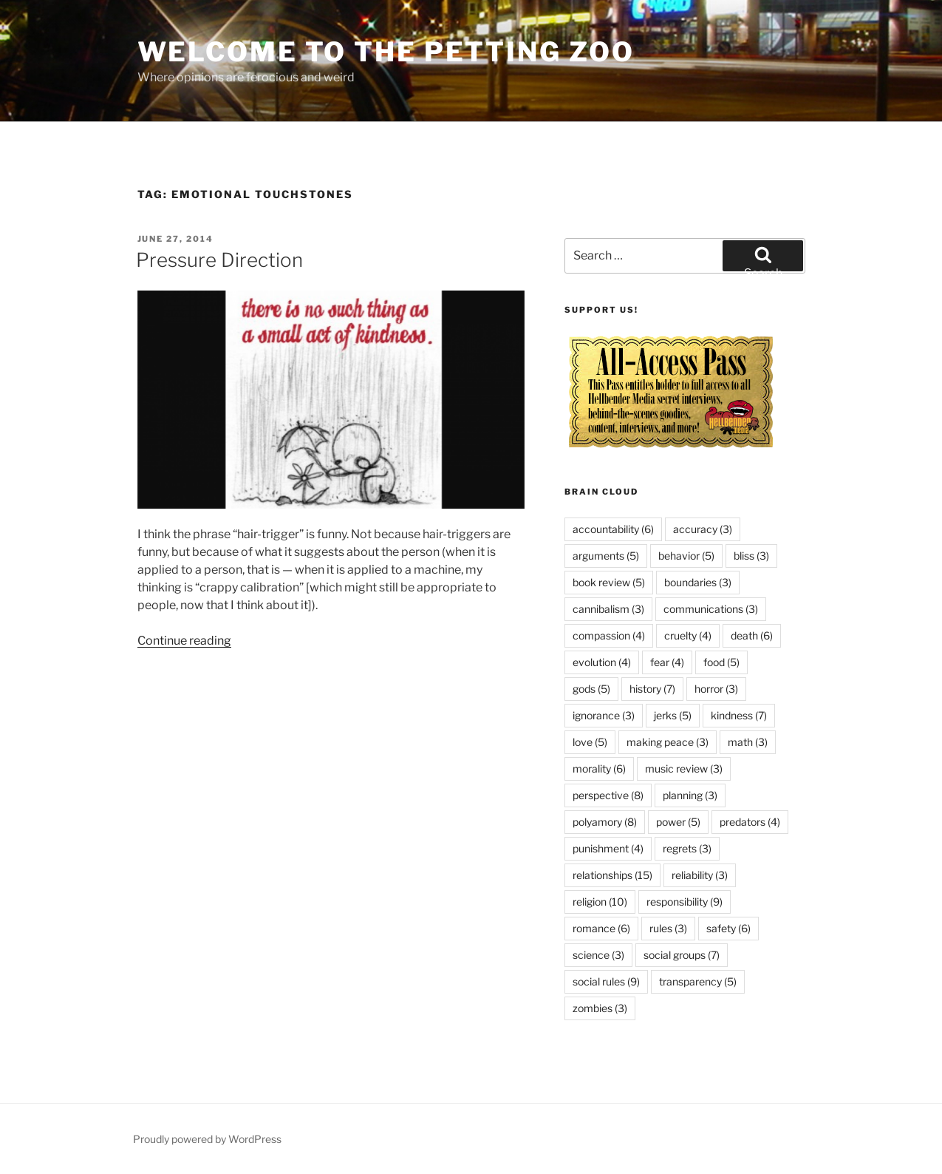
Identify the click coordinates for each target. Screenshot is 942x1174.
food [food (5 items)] (721, 662)
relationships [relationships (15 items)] (612, 875)
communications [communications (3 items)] (710, 609)
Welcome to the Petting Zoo (386, 51)
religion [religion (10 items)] (600, 901)
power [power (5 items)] (678, 821)
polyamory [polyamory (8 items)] (605, 821)
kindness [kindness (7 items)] (739, 715)
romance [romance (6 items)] (601, 928)
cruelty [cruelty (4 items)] (687, 635)
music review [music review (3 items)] (684, 768)
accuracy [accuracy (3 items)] (702, 529)
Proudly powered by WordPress (207, 1139)
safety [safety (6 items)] (728, 928)
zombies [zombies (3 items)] (600, 1008)
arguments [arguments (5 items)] (606, 555)
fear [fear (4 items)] (667, 662)
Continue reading (184, 641)
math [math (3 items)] (748, 742)
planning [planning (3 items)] (690, 795)
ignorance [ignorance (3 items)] (604, 715)
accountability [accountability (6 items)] (613, 529)
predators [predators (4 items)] (750, 821)
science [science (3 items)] (598, 955)
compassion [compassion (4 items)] (609, 635)
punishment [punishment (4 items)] (608, 848)
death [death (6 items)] (752, 635)
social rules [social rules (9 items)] (606, 981)
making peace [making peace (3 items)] (668, 742)
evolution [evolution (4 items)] (602, 662)
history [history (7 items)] (652, 688)
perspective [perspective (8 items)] (608, 795)
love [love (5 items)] (590, 742)
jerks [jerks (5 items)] (673, 715)
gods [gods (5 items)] (591, 688)
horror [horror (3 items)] (716, 688)
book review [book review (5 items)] (609, 582)
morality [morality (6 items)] (599, 768)
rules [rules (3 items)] (668, 928)
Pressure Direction (219, 259)
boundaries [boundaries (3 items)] (697, 582)
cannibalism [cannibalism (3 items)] (608, 609)
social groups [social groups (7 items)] (682, 955)
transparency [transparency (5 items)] (698, 981)
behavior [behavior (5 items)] (686, 555)
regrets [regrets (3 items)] (687, 848)
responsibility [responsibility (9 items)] (684, 901)
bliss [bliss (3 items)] (751, 555)
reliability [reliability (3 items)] (700, 875)
